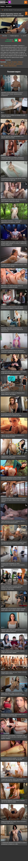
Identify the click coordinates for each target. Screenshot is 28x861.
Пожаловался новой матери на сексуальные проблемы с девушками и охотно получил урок (13, 351)
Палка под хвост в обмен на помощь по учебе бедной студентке (13, 115)
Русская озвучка (10, 64)
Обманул (20, 62)
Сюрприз (6, 65)
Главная (2, 6)
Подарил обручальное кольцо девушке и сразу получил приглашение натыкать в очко (13, 478)
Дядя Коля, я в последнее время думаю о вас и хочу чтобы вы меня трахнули (13, 715)
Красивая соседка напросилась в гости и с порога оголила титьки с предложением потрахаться (12, 94)
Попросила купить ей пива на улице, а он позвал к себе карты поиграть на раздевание (13, 372)
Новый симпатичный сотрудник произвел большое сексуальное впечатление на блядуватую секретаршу (12, 587)
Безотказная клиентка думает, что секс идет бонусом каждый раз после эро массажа (12, 758)
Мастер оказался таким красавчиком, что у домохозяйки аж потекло (12, 136)
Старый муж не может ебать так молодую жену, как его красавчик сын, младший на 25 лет (13, 779)
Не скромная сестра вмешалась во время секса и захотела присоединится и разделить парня (13, 542)
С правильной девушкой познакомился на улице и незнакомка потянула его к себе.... (14, 843)
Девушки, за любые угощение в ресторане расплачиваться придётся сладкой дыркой (12, 307)
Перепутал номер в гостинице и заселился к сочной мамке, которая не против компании (12, 158)
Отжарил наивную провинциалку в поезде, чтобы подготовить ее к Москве (14, 265)
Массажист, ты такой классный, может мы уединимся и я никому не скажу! (12, 286)
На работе (14, 62)
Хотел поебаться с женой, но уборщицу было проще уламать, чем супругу (13, 393)
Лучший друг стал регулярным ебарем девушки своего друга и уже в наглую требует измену (13, 609)
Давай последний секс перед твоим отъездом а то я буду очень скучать (13, 822)
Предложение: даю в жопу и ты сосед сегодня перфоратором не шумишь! (13, 456)
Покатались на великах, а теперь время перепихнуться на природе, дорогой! (11, 221)
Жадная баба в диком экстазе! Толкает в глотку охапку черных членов (13, 672)
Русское (9, 62)
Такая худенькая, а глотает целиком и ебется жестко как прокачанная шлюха (12, 521)
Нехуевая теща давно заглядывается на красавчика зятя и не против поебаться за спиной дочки (12, 329)
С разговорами (18, 64)
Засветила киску (13, 65)
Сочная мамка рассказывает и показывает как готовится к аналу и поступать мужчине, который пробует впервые (14, 737)
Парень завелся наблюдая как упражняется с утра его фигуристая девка (12, 435)
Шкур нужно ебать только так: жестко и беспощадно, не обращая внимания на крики (12, 693)
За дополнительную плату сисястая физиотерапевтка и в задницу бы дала (11, 414)
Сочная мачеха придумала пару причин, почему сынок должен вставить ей (13, 179)
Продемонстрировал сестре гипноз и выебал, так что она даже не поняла (13, 801)
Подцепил (3, 64)
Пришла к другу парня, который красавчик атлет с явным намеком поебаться (13, 630)
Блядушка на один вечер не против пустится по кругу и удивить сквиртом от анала (13, 200)
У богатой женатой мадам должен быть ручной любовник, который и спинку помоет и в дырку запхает (13, 500)
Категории (8, 6)
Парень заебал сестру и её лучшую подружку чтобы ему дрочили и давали (12, 651)
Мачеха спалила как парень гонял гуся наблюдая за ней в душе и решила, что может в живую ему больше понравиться (13, 243)
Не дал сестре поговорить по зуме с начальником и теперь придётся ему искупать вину (13, 565)
